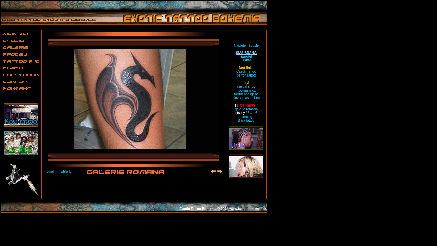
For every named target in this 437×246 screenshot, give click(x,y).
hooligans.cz (246, 90)
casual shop (246, 86)
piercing (246, 117)
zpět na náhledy (59, 172)
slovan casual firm (246, 98)
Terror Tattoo (246, 75)
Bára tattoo (246, 120)
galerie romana (246, 109)
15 (247, 113)
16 (255, 113)
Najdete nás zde (246, 45)
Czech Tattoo (246, 71)
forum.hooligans (246, 94)
